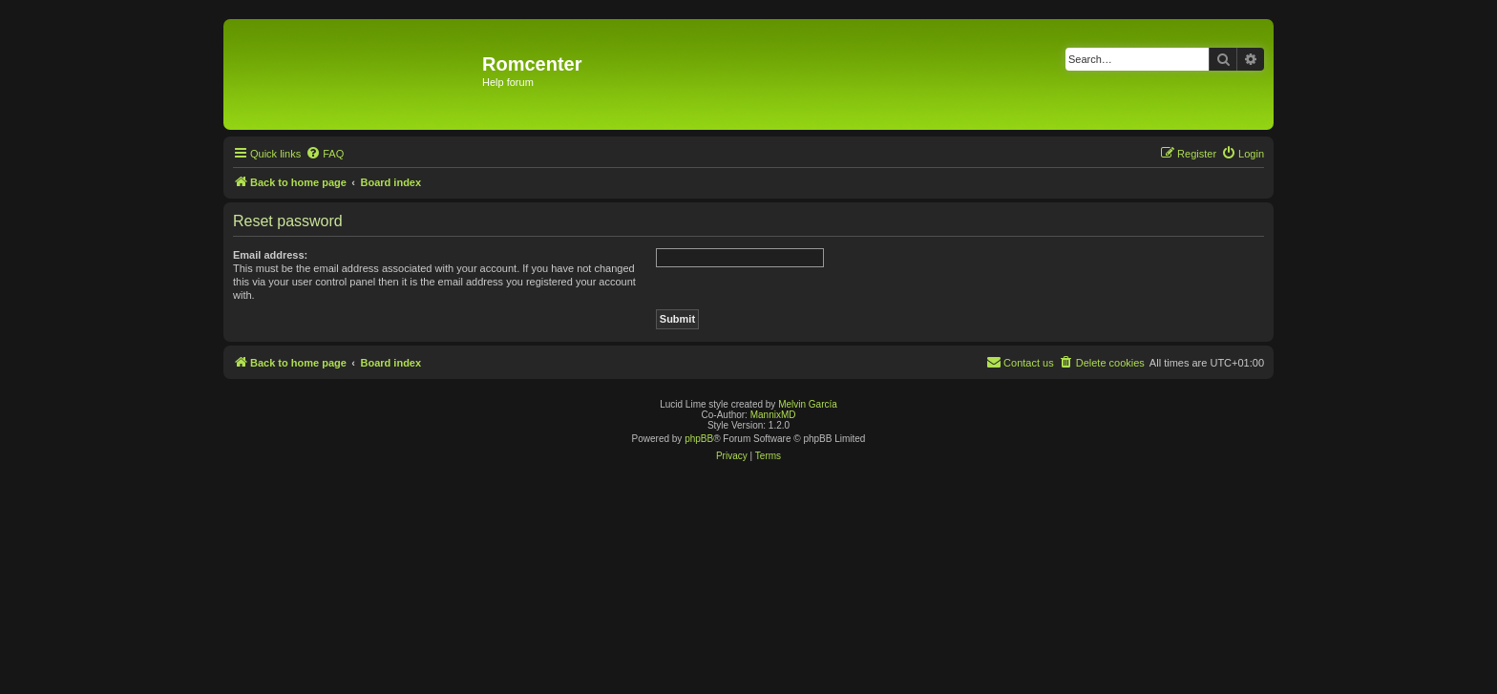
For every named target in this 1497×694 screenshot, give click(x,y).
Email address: (270, 255)
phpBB (699, 438)
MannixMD (773, 415)
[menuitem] (325, 153)
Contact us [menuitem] (1020, 361)
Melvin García (807, 404)
